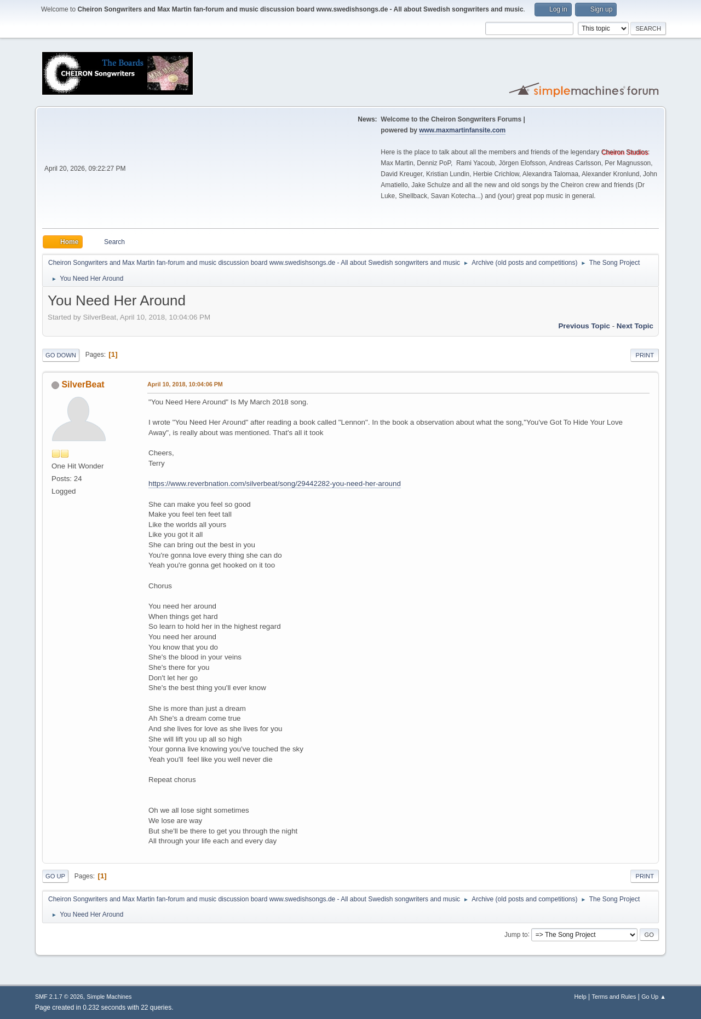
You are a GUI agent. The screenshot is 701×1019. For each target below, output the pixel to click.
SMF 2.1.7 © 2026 (59, 996)
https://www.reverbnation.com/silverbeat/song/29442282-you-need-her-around (274, 483)
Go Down (60, 355)
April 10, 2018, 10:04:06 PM (185, 384)
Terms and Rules (614, 996)
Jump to (516, 934)
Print (644, 355)
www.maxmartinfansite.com (462, 130)
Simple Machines (109, 996)
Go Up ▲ (653, 996)
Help (580, 996)
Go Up (55, 876)
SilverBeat (82, 384)
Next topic (635, 326)
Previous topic (584, 326)
